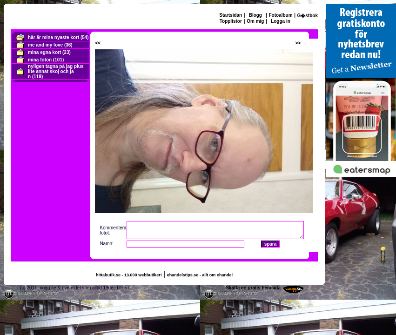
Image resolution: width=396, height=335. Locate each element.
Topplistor (231, 21)
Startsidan (230, 15)
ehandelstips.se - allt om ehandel (200, 275)
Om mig (255, 21)
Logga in (280, 21)
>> (298, 43)
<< (98, 43)
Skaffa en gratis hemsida (253, 287)
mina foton (40, 59)
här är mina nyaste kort (53, 37)
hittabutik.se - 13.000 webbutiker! (129, 275)
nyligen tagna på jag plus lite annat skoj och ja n (55, 71)
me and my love (45, 44)
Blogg (255, 15)
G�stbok (307, 15)
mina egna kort (44, 52)
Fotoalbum (280, 15)
